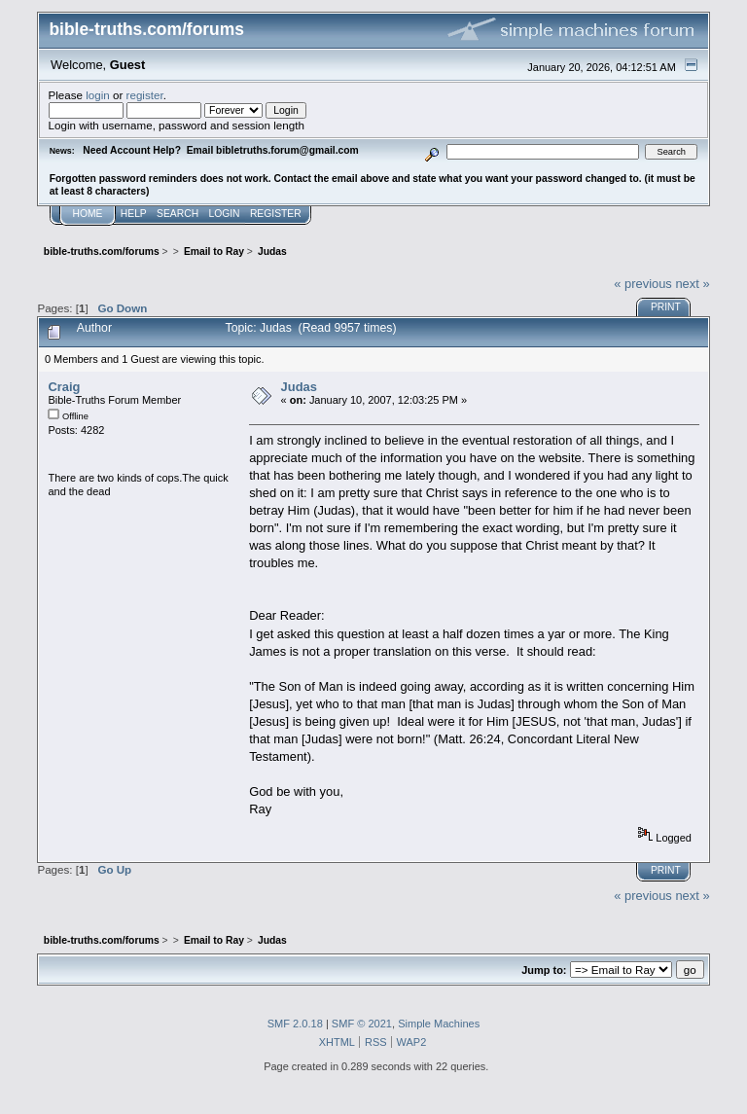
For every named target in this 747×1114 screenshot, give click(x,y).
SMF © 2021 (362, 1023)
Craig (64, 386)
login (98, 95)
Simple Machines (439, 1023)
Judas (299, 386)
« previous (643, 283)
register (144, 95)
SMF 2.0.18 (295, 1023)
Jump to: (543, 970)
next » (692, 283)
